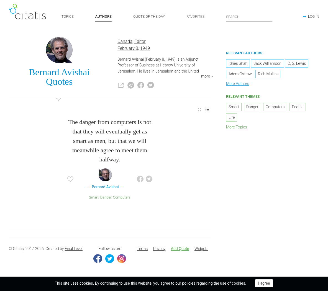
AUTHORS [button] (103, 16)
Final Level (74, 249)
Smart (94, 197)
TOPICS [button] (68, 16)
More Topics (236, 127)
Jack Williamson (267, 63)
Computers (121, 197)
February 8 (127, 48)
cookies (86, 283)
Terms (142, 249)
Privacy (159, 249)
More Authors (237, 84)
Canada (124, 42)
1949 (145, 48)
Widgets (201, 249)
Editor (140, 42)
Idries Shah (238, 63)
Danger (105, 197)
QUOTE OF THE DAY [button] (149, 16)
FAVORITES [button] (195, 16)
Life (232, 117)
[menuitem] (199, 110)
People (297, 107)
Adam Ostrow (240, 74)
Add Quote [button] (180, 249)
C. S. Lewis (297, 63)
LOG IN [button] (313, 16)
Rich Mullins (268, 74)
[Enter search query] (249, 17)
